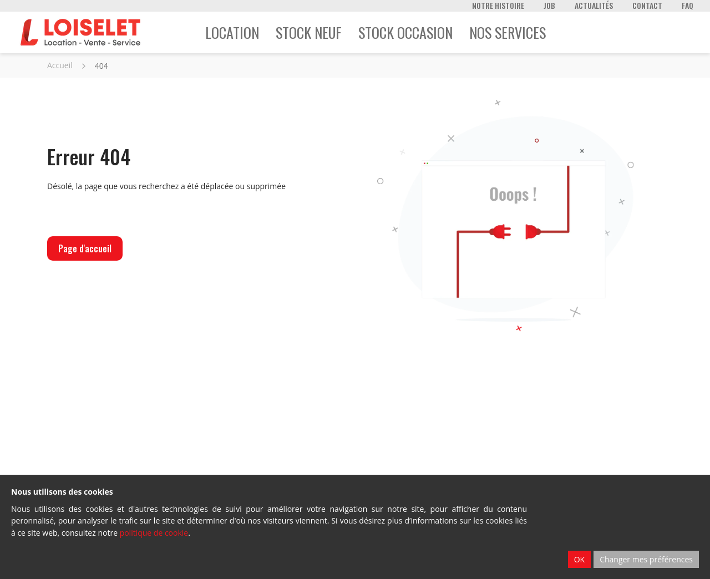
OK (579, 559)
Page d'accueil (84, 248)
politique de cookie (154, 532)
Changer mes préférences (646, 559)
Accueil (60, 65)
